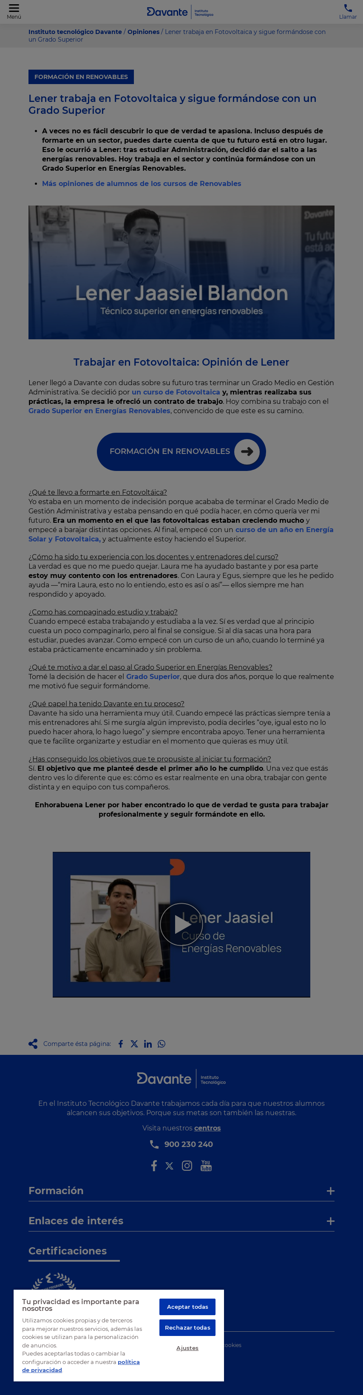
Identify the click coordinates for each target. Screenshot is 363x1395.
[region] (119, 1335)
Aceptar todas (188, 1306)
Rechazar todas (187, 1327)
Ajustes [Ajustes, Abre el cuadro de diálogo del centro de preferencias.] (187, 1347)
